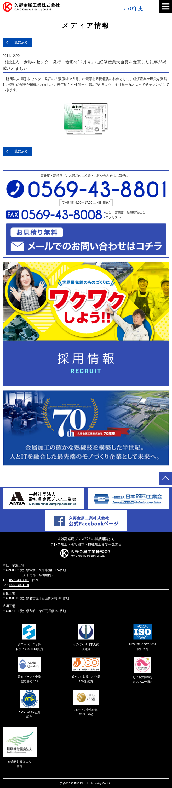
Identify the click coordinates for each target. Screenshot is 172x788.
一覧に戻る (19, 42)
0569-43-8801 (19, 580)
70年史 (135, 8)
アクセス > (113, 217)
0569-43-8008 (19, 585)
